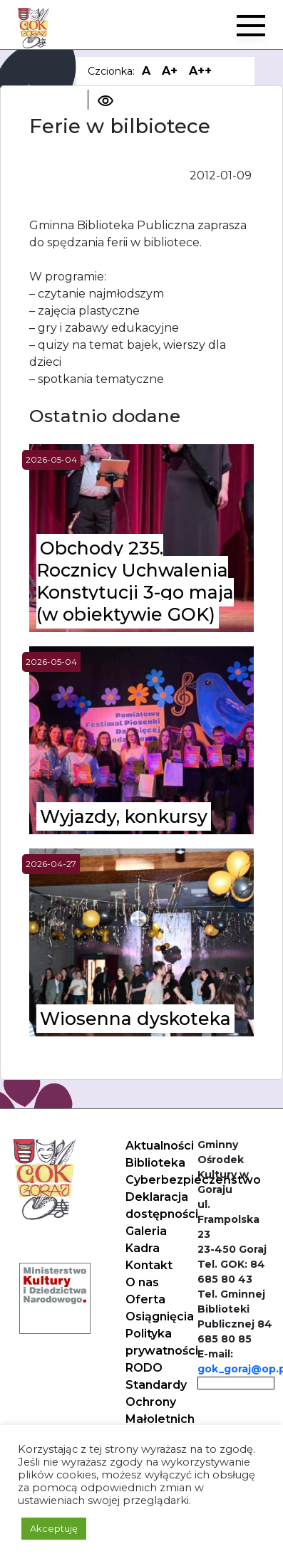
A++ (200, 71)
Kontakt (149, 1265)
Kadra (142, 1248)
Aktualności (159, 1145)
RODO (144, 1368)
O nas (142, 1282)
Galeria (146, 1231)
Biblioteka (155, 1163)
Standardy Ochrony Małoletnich (160, 1402)
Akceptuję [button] (54, 1528)
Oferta (145, 1299)
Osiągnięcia (159, 1316)
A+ (169, 71)
